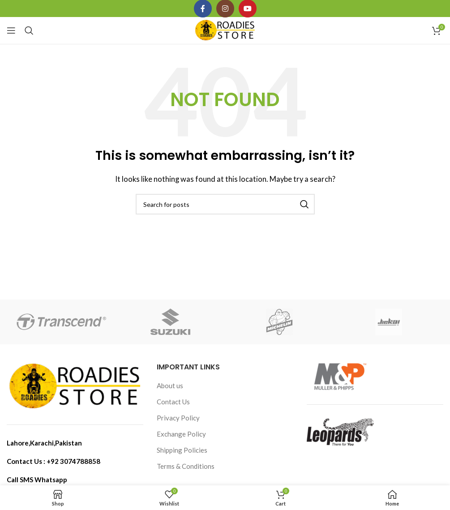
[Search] (29, 30)
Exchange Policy (181, 434)
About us (170, 385)
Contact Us (173, 402)
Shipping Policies (182, 450)
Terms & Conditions (185, 466)
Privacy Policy (178, 418)
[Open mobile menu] (11, 30)
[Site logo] (225, 30)
